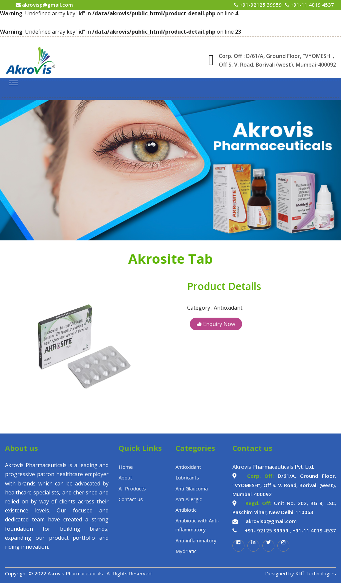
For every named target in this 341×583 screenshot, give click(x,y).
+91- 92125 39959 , (268, 530)
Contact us (131, 499)
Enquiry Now (216, 324)
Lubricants (187, 477)
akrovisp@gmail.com (47, 4)
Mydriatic (185, 551)
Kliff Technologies (315, 573)
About (125, 477)
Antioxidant (188, 466)
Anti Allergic (188, 499)
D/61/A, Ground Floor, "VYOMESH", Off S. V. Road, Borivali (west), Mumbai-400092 (284, 484)
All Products (132, 488)
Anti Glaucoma (191, 488)
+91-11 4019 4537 (311, 4)
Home (126, 466)
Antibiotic (185, 509)
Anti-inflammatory (195, 540)
